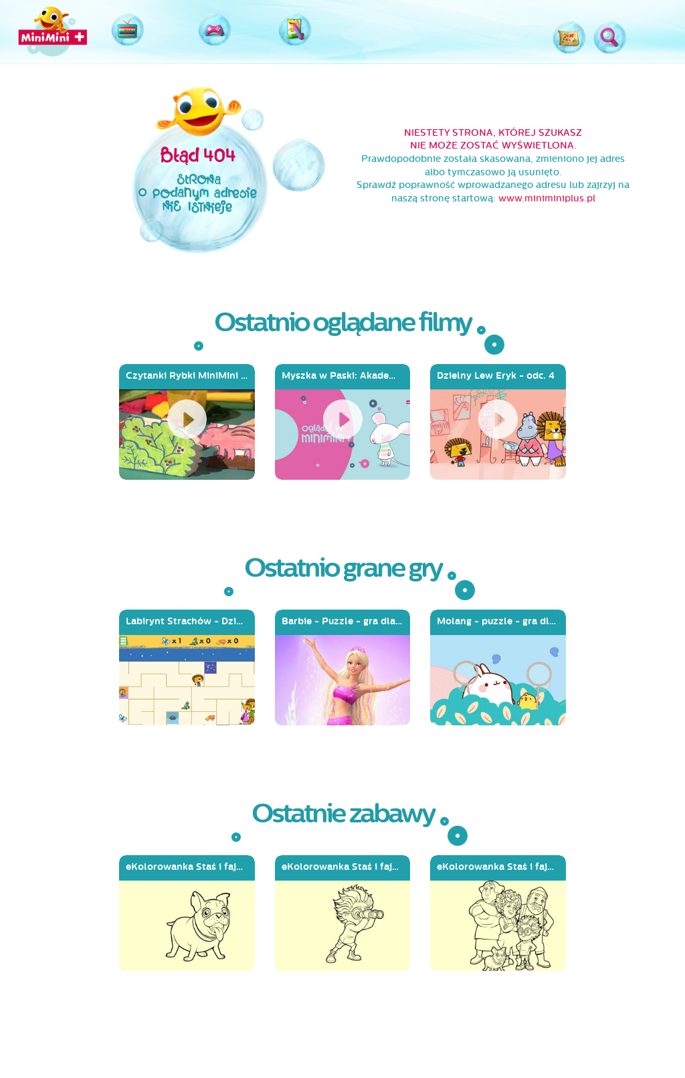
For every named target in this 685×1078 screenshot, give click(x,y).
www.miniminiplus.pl (546, 198)
